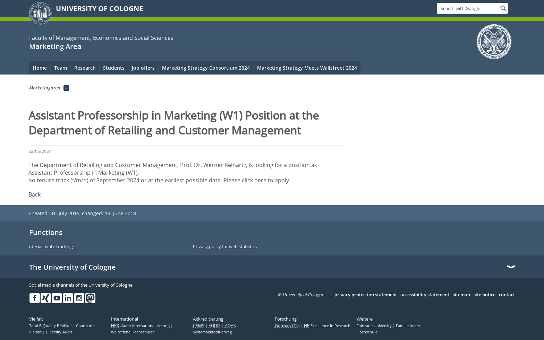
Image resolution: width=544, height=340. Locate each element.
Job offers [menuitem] (143, 67)
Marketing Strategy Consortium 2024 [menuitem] (206, 67)
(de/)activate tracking (51, 247)
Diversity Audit (59, 332)
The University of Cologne (72, 267)
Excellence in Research (327, 325)
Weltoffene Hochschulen (133, 332)
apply (282, 180)
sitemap (461, 295)
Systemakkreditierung (212, 332)
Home (40, 67)
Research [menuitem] (85, 67)
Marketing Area (55, 46)
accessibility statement (424, 295)
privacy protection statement (365, 295)
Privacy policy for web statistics (225, 247)
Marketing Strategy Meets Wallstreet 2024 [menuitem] (307, 67)
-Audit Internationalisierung (141, 325)
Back (34, 194)
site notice (484, 295)
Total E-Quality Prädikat (51, 325)
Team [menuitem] (60, 67)
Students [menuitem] (114, 67)
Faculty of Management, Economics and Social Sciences (101, 38)
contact (507, 295)
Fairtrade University (375, 325)
